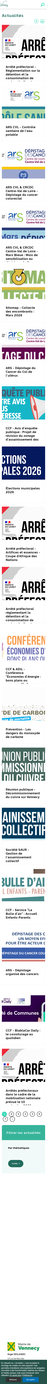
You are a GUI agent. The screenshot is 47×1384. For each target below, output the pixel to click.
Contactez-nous (12, 1320)
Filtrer (15, 1163)
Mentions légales (13, 1323)
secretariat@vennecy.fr (19, 1306)
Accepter (30, 1380)
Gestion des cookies (14, 1317)
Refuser (13, 1380)
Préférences (27, 1375)
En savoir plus (15, 1375)
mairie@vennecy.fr (17, 1283)
